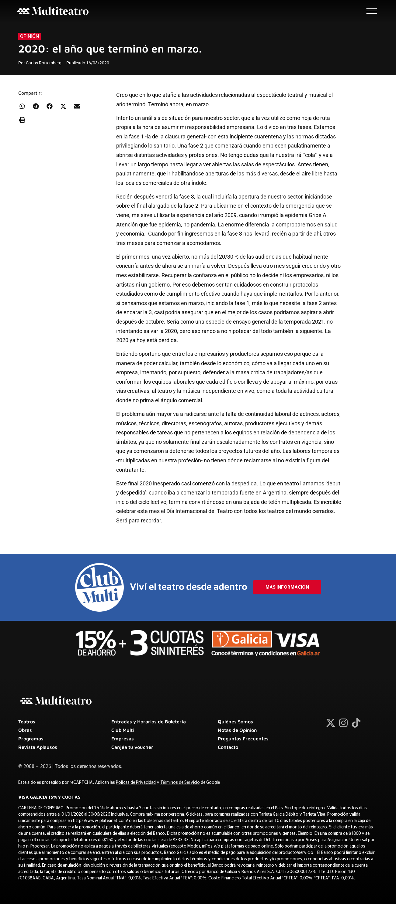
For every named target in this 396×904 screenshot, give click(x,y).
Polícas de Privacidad (136, 782)
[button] (22, 106)
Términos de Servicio (180, 782)
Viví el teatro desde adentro (188, 587)
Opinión (29, 36)
